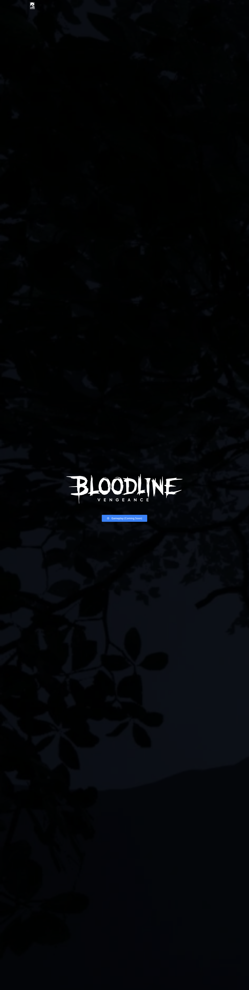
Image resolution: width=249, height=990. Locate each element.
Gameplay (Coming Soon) (124, 518)
